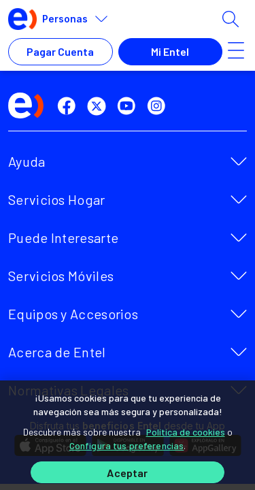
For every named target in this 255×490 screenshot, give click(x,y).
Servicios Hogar (56, 199)
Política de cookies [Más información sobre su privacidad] (185, 432)
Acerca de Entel (57, 352)
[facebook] (69, 106)
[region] (127, 435)
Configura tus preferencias (126, 445)
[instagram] (159, 106)
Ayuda (27, 161)
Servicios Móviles (61, 275)
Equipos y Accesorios (73, 314)
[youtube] (129, 106)
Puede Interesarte (63, 237)
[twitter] (99, 106)
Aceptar (127, 472)
